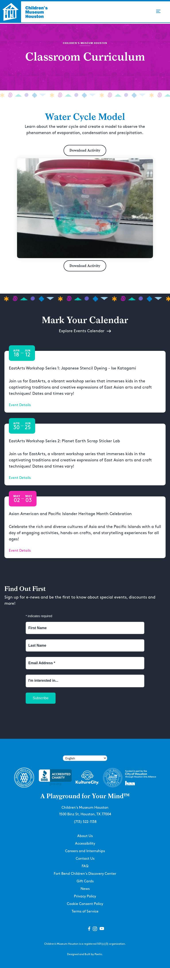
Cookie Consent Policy (85, 904)
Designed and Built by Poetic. (85, 954)
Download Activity (85, 150)
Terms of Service (85, 911)
